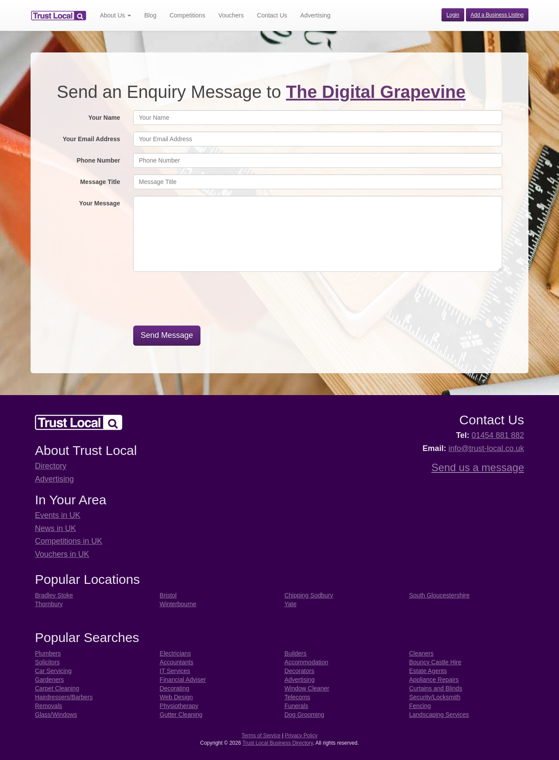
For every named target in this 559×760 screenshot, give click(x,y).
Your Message (99, 203)
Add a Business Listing (497, 15)
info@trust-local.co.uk (486, 448)
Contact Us (272, 15)
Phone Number (98, 160)
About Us (115, 15)
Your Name (104, 117)
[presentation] (204, 302)
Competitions (187, 15)
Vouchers (231, 15)
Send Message (167, 335)
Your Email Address (91, 138)
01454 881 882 (498, 435)
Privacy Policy (301, 735)
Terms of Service (261, 735)
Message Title (100, 181)
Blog (150, 15)
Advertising (315, 15)
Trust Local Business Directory (277, 743)
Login (452, 15)
